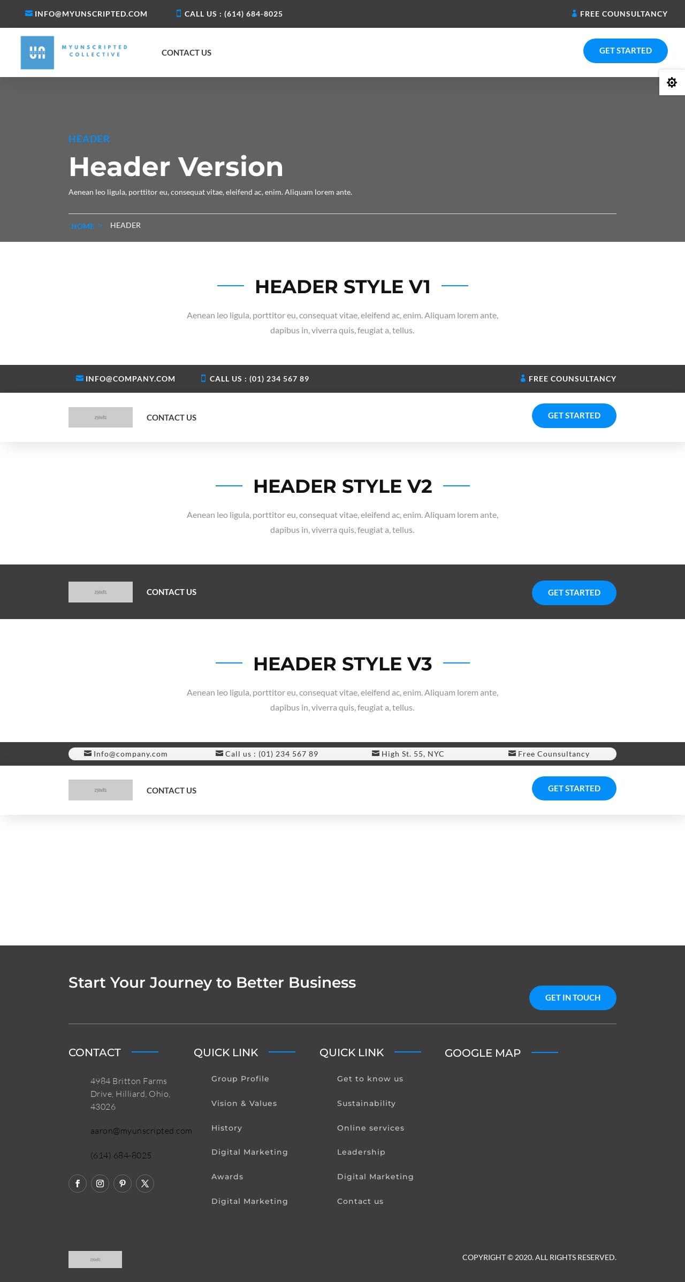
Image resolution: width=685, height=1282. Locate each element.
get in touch (572, 997)
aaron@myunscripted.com (141, 1130)
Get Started (625, 50)
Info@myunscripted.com (91, 13)
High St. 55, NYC (413, 753)
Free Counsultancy (624, 13)
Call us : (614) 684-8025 (234, 13)
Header (125, 225)
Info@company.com (131, 378)
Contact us (186, 52)
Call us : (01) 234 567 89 (259, 378)
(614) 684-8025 (121, 1155)
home (82, 226)
